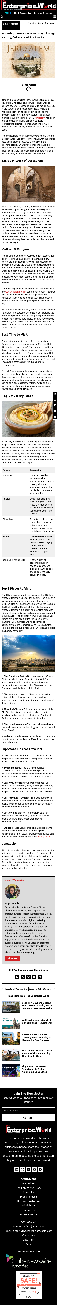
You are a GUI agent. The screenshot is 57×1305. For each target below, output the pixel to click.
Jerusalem (40, 117)
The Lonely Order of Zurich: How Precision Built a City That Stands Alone (37, 1053)
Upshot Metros (10, 23)
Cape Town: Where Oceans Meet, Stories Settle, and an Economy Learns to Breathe (37, 1005)
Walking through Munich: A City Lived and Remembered (37, 1021)
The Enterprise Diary (23, 12)
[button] (17, 977)
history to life (44, 836)
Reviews (38, 12)
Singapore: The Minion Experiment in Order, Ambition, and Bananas (34, 1069)
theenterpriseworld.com (28, 1285)
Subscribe (47, 12)
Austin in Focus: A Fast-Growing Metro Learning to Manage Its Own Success (36, 1037)
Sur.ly (33, 1291)
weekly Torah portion (15, 291)
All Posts (12, 958)
